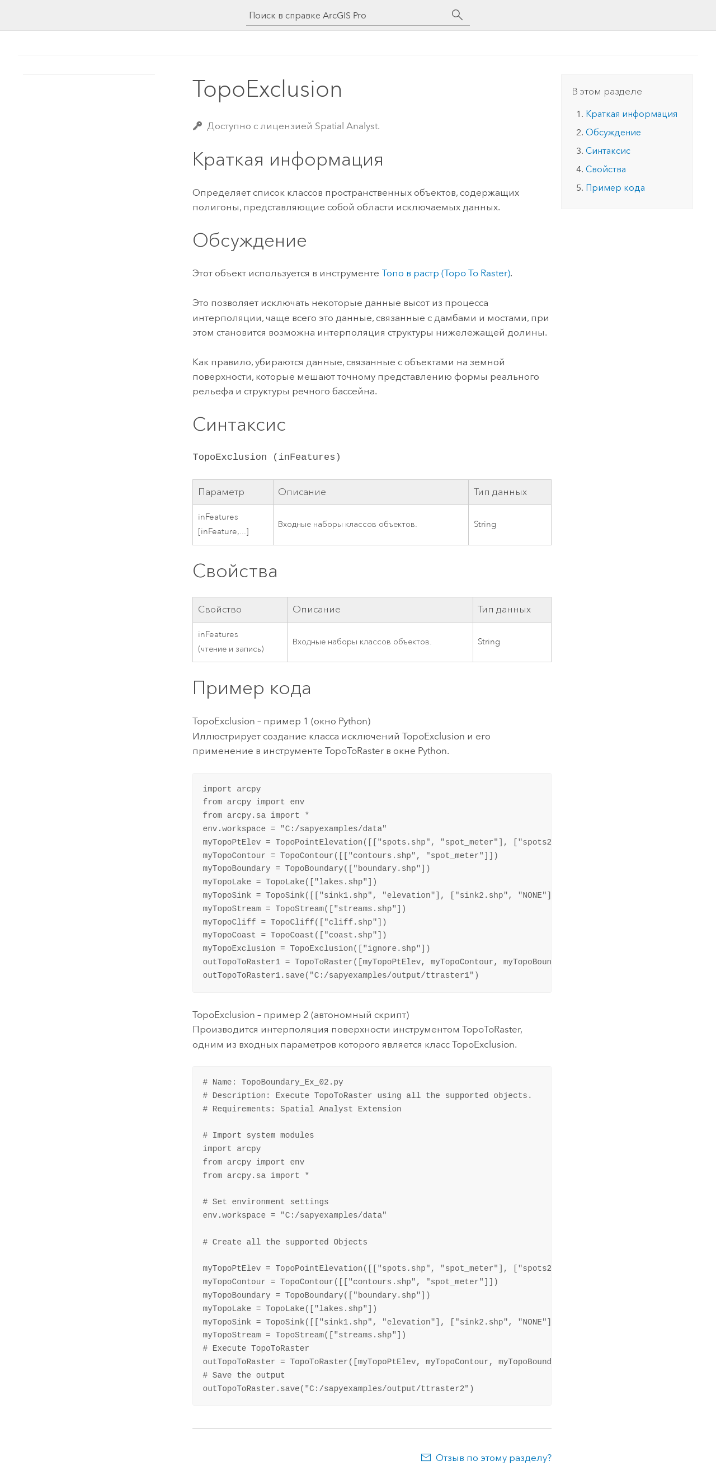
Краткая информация (631, 114)
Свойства (606, 169)
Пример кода (615, 187)
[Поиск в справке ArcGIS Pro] (346, 15)
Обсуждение (613, 132)
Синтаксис (608, 150)
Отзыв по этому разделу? (494, 1457)
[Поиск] (457, 15)
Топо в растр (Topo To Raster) (445, 273)
